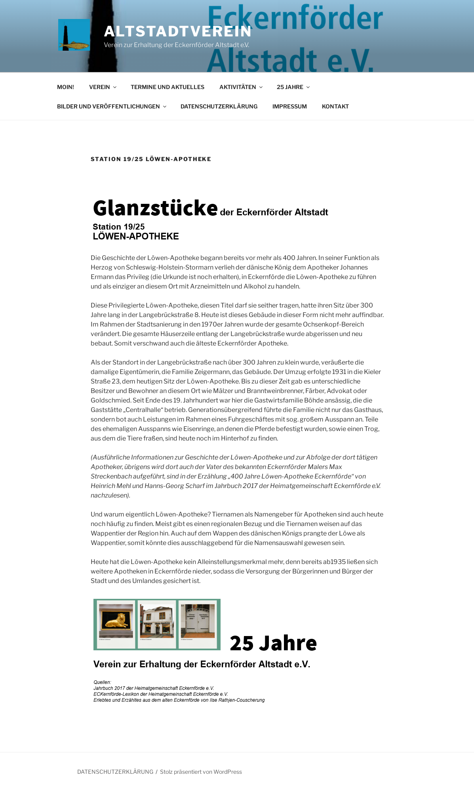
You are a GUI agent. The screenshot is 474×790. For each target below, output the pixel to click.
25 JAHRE (294, 87)
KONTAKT (335, 106)
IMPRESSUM (289, 106)
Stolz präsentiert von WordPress (201, 771)
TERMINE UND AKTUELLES (167, 87)
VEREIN (103, 87)
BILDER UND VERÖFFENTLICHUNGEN (112, 106)
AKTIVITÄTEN (241, 87)
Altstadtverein (178, 31)
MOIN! (65, 87)
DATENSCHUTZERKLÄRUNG (219, 106)
